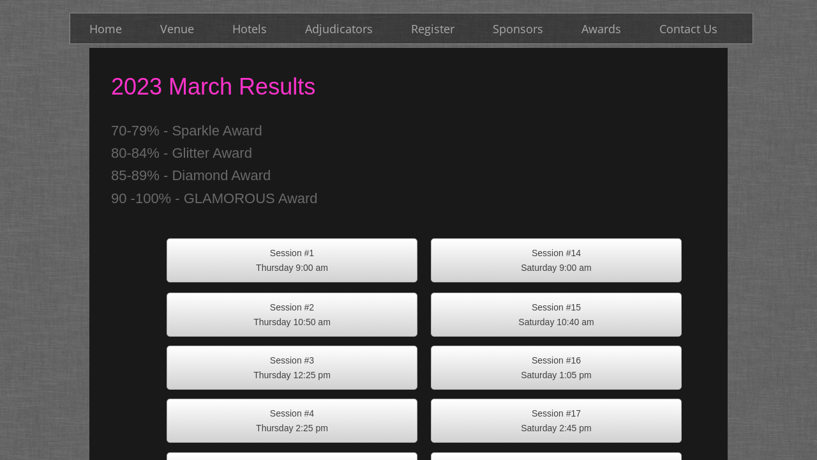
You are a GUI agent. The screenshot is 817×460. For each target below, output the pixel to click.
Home (105, 28)
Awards (601, 28)
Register (432, 28)
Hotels (249, 28)
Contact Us (688, 28)
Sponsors (518, 28)
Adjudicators (339, 28)
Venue (177, 28)
